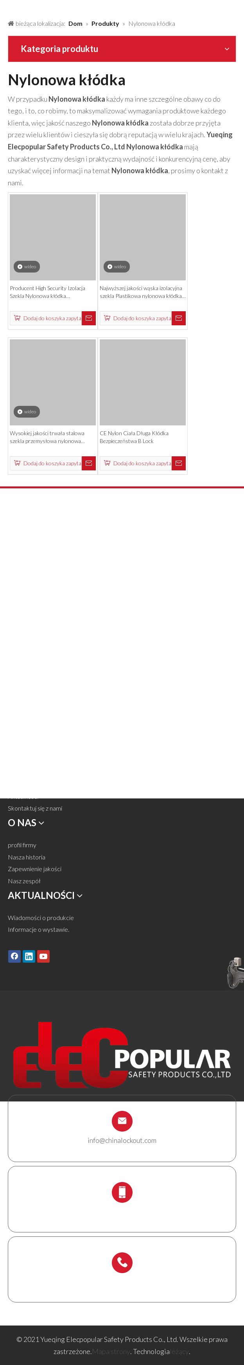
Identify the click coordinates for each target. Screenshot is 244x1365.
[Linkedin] (29, 956)
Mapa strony (111, 1351)
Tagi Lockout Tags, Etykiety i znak (51, 640)
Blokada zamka (28, 568)
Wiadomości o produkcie (41, 917)
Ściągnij (17, 784)
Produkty (20, 736)
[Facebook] (14, 956)
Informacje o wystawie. (38, 929)
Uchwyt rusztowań (33, 688)
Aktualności (23, 796)
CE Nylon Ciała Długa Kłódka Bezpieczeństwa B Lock (134, 437)
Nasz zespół (24, 880)
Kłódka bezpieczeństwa (40, 544)
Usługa (17, 772)
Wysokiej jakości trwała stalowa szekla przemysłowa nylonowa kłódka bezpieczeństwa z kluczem (48, 437)
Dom (15, 724)
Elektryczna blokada (35, 628)
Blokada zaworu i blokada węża (49, 580)
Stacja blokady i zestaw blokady (50, 676)
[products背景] (6, 7)
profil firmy (22, 844)
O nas (15, 760)
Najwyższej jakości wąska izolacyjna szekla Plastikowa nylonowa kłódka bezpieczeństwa (141, 292)
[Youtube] (43, 956)
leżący (179, 1351)
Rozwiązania (24, 748)
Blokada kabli (25, 652)
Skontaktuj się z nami (35, 808)
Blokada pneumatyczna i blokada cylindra (62, 592)
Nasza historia (26, 857)
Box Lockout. (25, 663)
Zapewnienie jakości (34, 868)
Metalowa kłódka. (32, 556)
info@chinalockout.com (122, 1140)
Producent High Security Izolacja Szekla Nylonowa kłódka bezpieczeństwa (47, 292)
